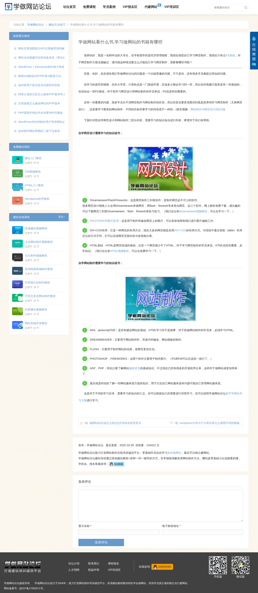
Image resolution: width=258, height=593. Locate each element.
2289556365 (162, 567)
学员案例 (109, 7)
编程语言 (134, 368)
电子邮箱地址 (171, 526)
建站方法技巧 (57, 24)
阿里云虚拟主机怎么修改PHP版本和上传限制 (46, 94)
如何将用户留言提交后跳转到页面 (39, 85)
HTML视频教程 (119, 251)
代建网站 (150, 7)
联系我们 (93, 563)
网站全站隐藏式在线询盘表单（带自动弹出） (46, 57)
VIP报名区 (130, 7)
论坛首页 (69, 7)
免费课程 (89, 7)
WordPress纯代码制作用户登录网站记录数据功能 (48, 121)
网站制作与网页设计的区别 (207, 109)
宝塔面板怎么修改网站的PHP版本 (39, 103)
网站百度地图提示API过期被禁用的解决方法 (45, 48)
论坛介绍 (73, 563)
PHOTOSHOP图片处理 (104, 220)
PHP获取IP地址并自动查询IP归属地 (40, 112)
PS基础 (230, 55)
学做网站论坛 (35, 24)
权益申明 (93, 569)
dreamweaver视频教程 (193, 211)
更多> (61, 216)
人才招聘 (73, 569)
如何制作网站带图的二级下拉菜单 (39, 131)
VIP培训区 (171, 7)
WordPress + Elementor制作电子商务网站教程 (47, 66)
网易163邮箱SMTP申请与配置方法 (39, 76)
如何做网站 (174, 452)
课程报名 (113, 563)
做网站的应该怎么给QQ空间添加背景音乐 (115, 423)
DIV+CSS (180, 230)
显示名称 (84, 526)
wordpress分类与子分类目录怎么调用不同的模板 (209, 423)
